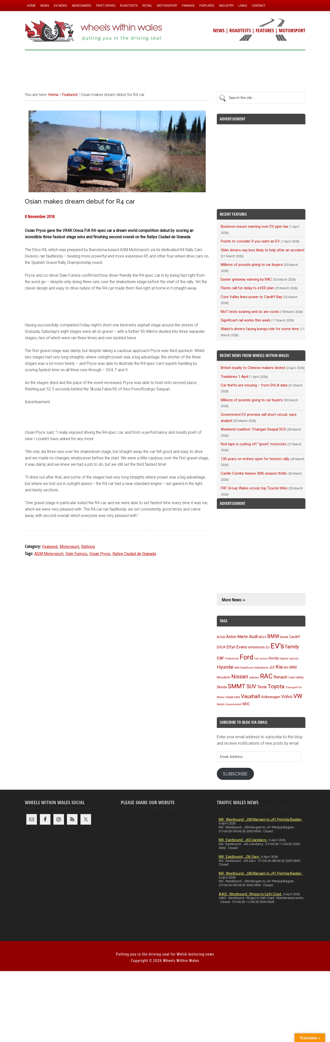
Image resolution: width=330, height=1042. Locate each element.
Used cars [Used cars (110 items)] (232, 697)
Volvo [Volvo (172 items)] (286, 696)
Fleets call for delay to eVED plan (247, 288)
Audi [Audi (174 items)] (253, 636)
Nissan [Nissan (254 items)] (239, 676)
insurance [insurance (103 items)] (261, 667)
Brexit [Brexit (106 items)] (284, 637)
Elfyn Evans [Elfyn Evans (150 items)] (236, 647)
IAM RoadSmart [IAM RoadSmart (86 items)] (244, 667)
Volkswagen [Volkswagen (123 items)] (270, 697)
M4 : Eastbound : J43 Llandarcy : (243, 840)
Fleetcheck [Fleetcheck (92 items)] (232, 658)
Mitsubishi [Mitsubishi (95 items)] (223, 677)
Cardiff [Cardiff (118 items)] (294, 637)
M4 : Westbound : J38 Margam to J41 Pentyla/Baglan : (261, 819)
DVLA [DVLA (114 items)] (221, 647)
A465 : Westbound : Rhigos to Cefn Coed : (251, 894)
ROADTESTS (240, 30)
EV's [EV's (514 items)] (277, 646)
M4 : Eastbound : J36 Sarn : (239, 857)
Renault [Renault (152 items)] (280, 677)
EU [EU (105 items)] (268, 647)
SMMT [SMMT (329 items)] (236, 686)
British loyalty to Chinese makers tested (253, 368)
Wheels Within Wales (94, 31)
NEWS (218, 30)
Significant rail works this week (245, 320)
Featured (49, 546)
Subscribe (235, 773)
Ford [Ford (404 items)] (246, 657)
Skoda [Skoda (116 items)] (222, 687)
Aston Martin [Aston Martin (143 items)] (237, 636)
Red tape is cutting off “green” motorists (253, 444)
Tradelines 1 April (234, 376)
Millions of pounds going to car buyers (252, 264)
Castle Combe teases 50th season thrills (254, 473)
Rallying (88, 546)
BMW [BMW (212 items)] (273, 636)
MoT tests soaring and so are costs (250, 311)
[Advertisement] (165, 69)
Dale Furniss (76, 553)
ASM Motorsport (48, 553)
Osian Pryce (99, 553)
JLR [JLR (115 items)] (272, 667)
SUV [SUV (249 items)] (251, 686)
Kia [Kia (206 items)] (279, 667)
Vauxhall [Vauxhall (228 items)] (250, 696)
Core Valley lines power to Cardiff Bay (251, 297)
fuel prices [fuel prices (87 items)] (260, 658)
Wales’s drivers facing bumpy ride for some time (260, 329)
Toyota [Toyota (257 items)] (275, 686)
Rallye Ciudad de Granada (134, 553)
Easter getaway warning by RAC (246, 279)
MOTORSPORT (292, 30)
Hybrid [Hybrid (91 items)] (284, 658)
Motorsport (69, 546)
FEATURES (265, 30)
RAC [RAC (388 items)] (266, 676)
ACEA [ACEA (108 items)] (221, 637)
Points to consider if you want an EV (250, 241)
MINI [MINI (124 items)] (293, 667)
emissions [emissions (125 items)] (256, 647)
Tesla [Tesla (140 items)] (262, 687)
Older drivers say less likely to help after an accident (262, 250)
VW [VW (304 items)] (297, 696)
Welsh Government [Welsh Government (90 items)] (229, 704)
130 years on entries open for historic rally (255, 459)
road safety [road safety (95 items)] (296, 677)
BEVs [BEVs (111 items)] (262, 637)
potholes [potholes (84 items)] (254, 677)
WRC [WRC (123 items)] (246, 704)
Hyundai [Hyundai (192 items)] (225, 667)
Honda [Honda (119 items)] (273, 658)
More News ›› (233, 600)
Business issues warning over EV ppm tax (254, 226)
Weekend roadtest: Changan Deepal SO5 (253, 429)
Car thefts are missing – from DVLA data (254, 385)
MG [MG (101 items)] (285, 667)
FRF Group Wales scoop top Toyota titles (254, 488)
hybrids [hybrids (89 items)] (294, 658)
